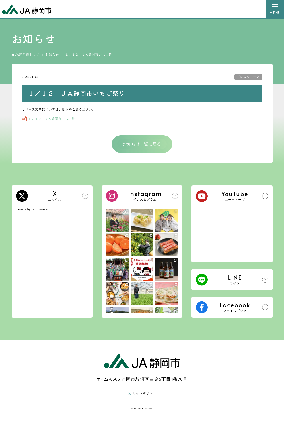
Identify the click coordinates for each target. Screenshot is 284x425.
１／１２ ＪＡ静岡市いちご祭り (53, 118)
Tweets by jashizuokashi (34, 209)
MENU (275, 9)
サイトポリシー (144, 393)
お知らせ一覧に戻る (142, 144)
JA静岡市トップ (27, 54)
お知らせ (52, 54)
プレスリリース (248, 77)
